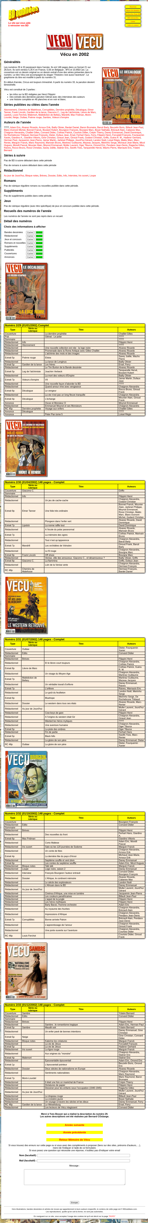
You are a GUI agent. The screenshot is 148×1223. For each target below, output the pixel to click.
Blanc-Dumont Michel (14, 130)
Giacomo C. (54, 112)
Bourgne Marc (87, 130)
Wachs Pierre (109, 148)
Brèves (43, 175)
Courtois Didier (80, 132)
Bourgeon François (68, 130)
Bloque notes (31, 175)
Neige (16, 117)
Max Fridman (77, 115)
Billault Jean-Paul (134, 127)
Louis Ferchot (19, 115)
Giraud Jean (63, 137)
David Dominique (132, 132)
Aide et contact (133, 25)
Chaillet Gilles (32, 132)
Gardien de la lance (36, 112)
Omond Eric (99, 145)
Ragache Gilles (136, 145)
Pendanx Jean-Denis (117, 145)
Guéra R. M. (116, 137)
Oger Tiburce (85, 145)
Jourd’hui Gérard (83, 140)
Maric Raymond (36, 142)
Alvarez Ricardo (30, 127)
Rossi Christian (34, 148)
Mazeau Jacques (91, 142)
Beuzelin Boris (117, 127)
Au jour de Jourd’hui (14, 175)
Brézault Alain (118, 130)
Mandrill (65, 115)
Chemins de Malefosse (29, 110)
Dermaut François (39, 135)
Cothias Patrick (64, 132)
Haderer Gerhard (132, 137)
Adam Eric (15, 127)
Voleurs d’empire (60, 117)
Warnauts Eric (125, 148)
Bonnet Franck (34, 130)
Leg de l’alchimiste (70, 112)
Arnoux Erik (44, 127)
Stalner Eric (63, 148)
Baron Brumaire (88, 127)
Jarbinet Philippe (65, 140)
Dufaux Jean (62, 135)
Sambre (47, 117)
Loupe (93, 175)
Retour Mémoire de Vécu (74, 1139)
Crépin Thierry (96, 132)
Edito (59, 175)
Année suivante (74, 1124)
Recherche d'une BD (133, 14)
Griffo (106, 137)
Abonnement (10, 110)
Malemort (32, 115)
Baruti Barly (103, 127)
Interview (72, 175)
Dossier (52, 175)
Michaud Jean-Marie (128, 142)
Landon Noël (99, 140)
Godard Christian (93, 137)
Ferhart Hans (83, 135)
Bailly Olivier (58, 127)
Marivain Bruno (53, 142)
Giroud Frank (77, 137)
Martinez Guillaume (72, 142)
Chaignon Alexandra (14, 132)
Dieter (52, 135)
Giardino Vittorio (32, 137)
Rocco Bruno (18, 148)
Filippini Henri (104, 135)
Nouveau (133, 7)
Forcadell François (121, 135)
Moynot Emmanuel (52, 145)
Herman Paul (10, 140)
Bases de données (133, 10)
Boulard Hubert (50, 130)
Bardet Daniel (72, 127)
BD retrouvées (133, 18)
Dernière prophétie (65, 110)
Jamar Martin (49, 140)
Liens (133, 21)
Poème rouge (35, 117)
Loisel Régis (113, 140)
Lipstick (7, 115)
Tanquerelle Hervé (92, 148)
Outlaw (23, 117)
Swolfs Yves (76, 148)
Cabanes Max (133, 130)
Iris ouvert (83, 175)
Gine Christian (48, 137)
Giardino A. (17, 137)
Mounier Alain (35, 145)
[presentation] (74, 1196)
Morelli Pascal (20, 145)
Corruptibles (48, 110)
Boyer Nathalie (102, 130)
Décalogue (81, 110)
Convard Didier (48, 132)
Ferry (93, 135)
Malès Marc (127, 140)
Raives (7, 148)
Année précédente (74, 1132)
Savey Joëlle (49, 148)
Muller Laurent (70, 145)
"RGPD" (112, 1219)
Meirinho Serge (109, 142)
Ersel (72, 135)
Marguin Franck (19, 142)
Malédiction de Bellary (49, 115)
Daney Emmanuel (114, 132)
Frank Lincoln (19, 112)
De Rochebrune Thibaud (16, 135)
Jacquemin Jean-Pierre (30, 140)
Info (65, 175)
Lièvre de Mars (88, 112)
